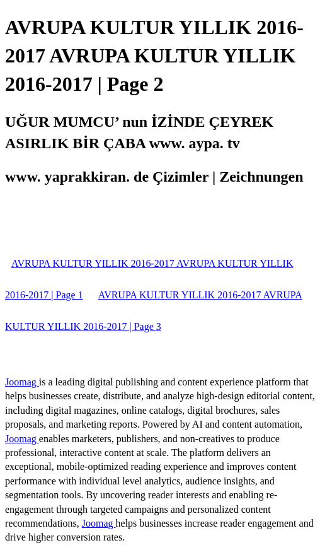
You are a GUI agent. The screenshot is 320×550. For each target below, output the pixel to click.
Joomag (22, 382)
